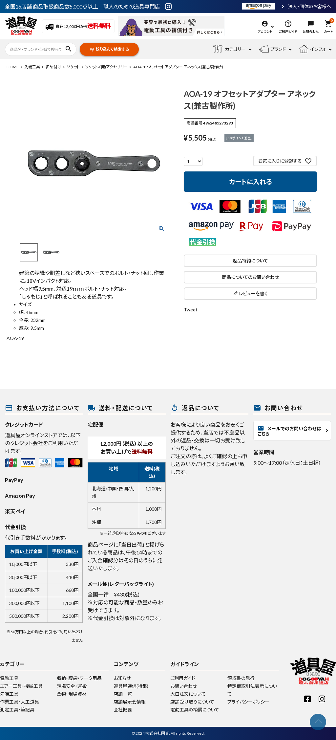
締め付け (53, 66)
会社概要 (123, 709)
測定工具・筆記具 (17, 709)
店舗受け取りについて (192, 702)
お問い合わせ (183, 686)
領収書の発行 (241, 678)
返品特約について (250, 260)
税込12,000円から (78, 26)
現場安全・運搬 (72, 686)
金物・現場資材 (72, 694)
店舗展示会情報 (130, 702)
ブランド (272, 49)
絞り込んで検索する (109, 49)
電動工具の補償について (194, 709)
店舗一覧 (123, 694)
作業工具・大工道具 (19, 702)
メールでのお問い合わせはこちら (289, 431)
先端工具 (32, 66)
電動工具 (9, 678)
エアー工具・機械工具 (21, 686)
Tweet (191, 309)
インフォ (312, 49)
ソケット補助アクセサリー (106, 66)
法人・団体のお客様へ (309, 6)
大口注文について (188, 694)
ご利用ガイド (182, 678)
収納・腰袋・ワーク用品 (79, 678)
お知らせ (122, 678)
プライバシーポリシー (248, 702)
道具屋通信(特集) (131, 686)
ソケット (73, 66)
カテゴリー (229, 49)
